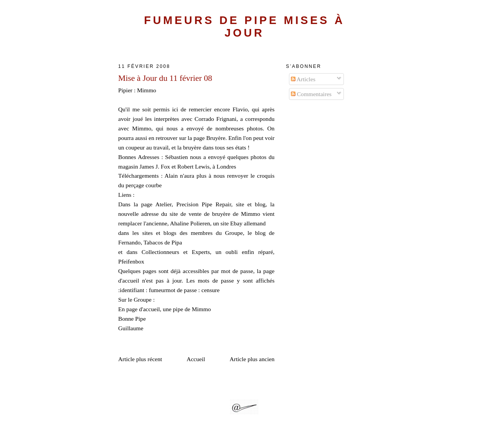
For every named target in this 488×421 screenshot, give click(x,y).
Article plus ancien (252, 359)
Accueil (195, 359)
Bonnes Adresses (138, 157)
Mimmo (146, 90)
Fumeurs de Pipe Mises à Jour (244, 26)
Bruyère (215, 138)
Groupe (143, 299)
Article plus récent (140, 359)
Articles (303, 79)
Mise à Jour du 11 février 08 (165, 78)
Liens (125, 194)
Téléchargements (138, 175)
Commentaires (311, 94)
